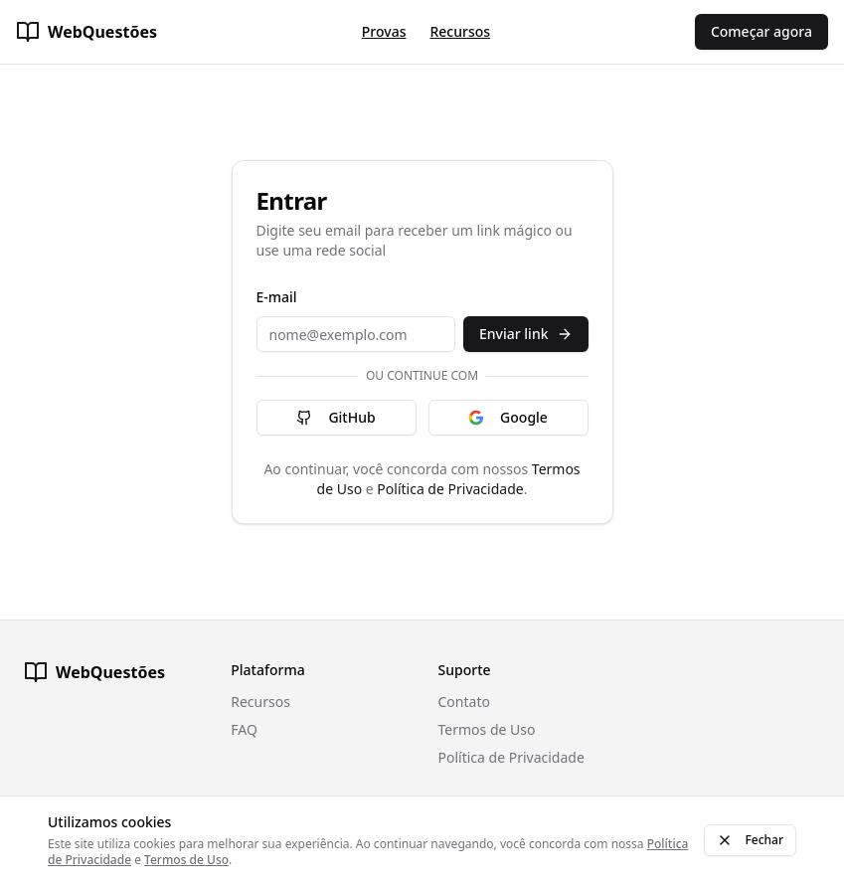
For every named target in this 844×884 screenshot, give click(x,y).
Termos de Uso (487, 729)
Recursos (459, 31)
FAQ (244, 729)
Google (508, 417)
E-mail (276, 296)
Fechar (750, 839)
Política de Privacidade (450, 488)
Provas (384, 31)
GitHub (335, 417)
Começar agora (761, 31)
